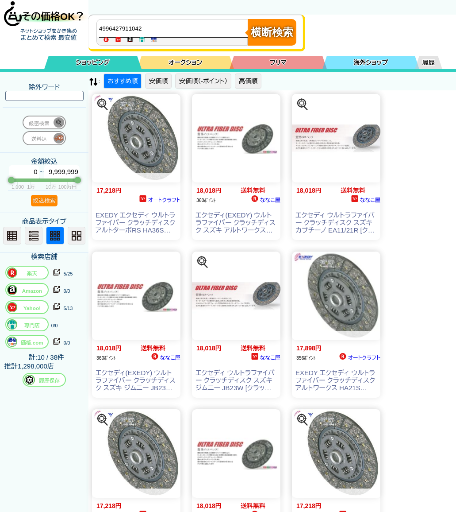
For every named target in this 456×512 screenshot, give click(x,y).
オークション (185, 62)
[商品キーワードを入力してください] (174, 28)
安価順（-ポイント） (203, 81)
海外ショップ (370, 62)
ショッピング (93, 62)
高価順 (248, 81)
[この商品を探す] (102, 104)
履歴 (428, 62)
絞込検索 (44, 200)
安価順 (158, 81)
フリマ (278, 62)
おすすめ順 (122, 81)
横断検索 (272, 32)
